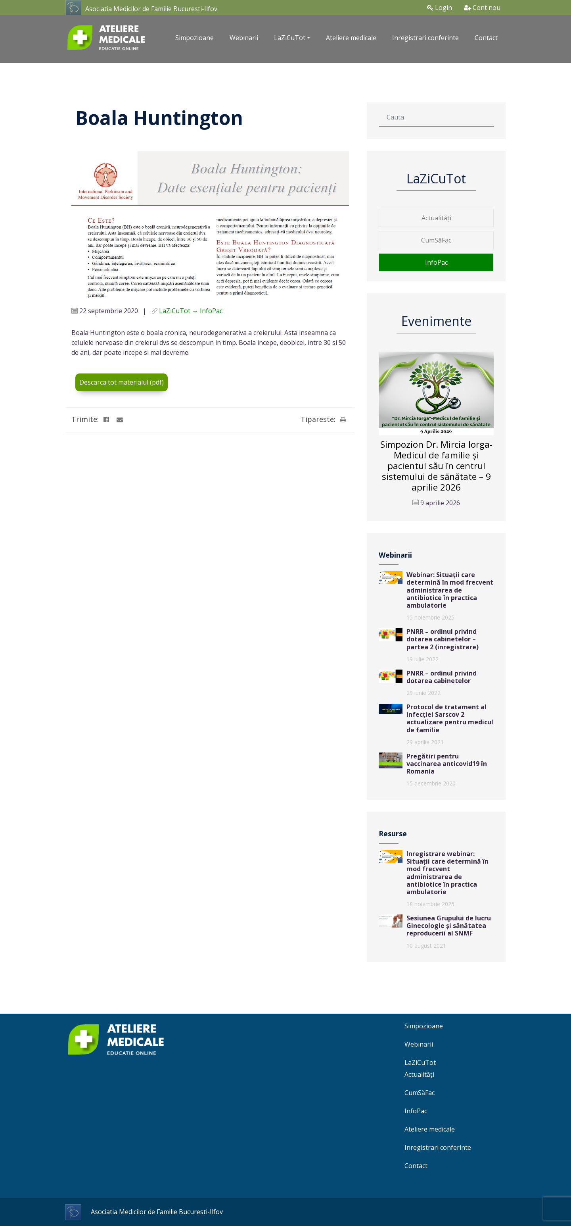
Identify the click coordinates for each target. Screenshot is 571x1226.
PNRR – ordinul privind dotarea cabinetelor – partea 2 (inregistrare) (442, 639)
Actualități (436, 218)
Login (439, 7)
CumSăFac (436, 240)
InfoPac (436, 262)
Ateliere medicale (351, 37)
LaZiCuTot (420, 1062)
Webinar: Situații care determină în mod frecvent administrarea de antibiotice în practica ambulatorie (449, 590)
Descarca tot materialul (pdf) (121, 382)
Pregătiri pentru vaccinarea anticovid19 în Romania (446, 764)
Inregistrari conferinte (425, 37)
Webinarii (244, 37)
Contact (486, 37)
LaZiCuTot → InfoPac (190, 310)
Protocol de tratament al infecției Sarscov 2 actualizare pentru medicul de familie (449, 718)
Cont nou (482, 7)
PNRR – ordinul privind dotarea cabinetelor (441, 677)
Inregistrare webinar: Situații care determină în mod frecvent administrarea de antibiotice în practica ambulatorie (447, 872)
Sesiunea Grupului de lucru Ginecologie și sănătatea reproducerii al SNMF (448, 925)
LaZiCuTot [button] (289, 37)
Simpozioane (194, 37)
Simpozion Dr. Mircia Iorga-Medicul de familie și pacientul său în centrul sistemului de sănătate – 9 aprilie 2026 (436, 465)
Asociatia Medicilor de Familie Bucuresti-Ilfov (151, 8)
